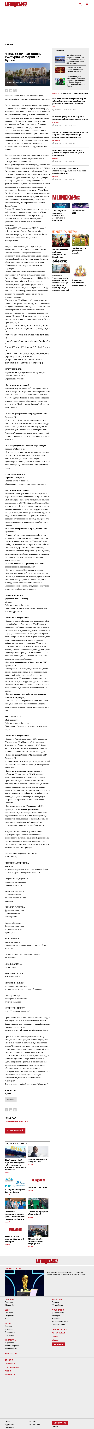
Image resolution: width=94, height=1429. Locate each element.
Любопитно (58, 1310)
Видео (55, 1340)
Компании (9, 1329)
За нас (7, 1422)
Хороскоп (56, 1318)
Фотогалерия (58, 1313)
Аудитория (9, 1424)
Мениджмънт (11, 1340)
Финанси (8, 1326)
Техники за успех (12, 1346)
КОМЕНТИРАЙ (15, 1131)
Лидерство (9, 1343)
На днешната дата (60, 1321)
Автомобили (58, 1333)
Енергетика (10, 1332)
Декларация (9, 1427)
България (9, 1299)
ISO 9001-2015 (34, 1424)
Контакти (10, 1374)
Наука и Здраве (59, 1329)
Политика (9, 1302)
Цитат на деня (58, 1324)
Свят (7, 1310)
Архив (8, 1371)
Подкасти (10, 1364)
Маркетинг (57, 1299)
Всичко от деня (13, 1268)
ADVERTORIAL (60, 51)
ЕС (6, 1318)
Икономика (9, 1335)
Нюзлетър (58, 1344)
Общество (9, 1305)
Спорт (55, 1336)
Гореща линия (12, 1367)
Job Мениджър (11, 1348)
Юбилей (9, 45)
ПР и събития (57, 1305)
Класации (56, 1316)
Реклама (55, 1302)
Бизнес (8, 1323)
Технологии (11, 1353)
